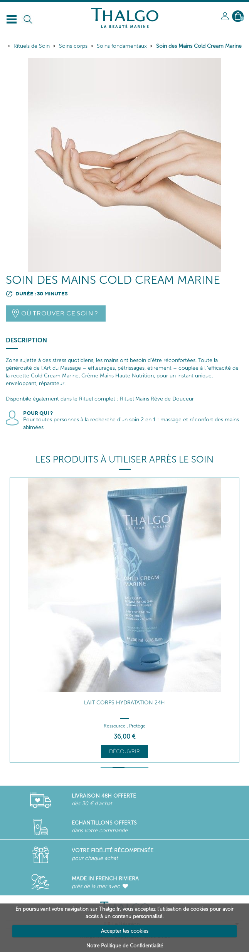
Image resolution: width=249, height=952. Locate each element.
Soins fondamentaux (122, 46)
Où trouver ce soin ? (59, 313)
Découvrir (124, 751)
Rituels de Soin (31, 46)
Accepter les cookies (124, 931)
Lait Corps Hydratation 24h (124, 702)
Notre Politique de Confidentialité (124, 946)
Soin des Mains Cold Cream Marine (199, 46)
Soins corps (73, 46)
